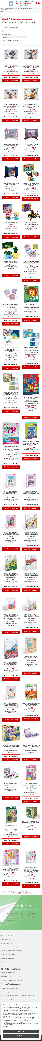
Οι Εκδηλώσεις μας (7, 943)
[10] (30, 893)
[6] (22, 893)
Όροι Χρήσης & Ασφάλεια (8, 954)
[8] (26, 893)
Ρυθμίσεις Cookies (6, 962)
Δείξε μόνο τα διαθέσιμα (10, 41)
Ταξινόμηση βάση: (7, 34)
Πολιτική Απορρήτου (7, 958)
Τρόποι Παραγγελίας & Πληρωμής (11, 950)
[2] (15, 893)
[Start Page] (21, 3)
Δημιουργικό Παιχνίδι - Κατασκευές (21, 19)
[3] (17, 893)
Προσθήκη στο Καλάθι (10, 77)
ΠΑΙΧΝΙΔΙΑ (5, 19)
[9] (27, 893)
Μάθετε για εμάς (6, 939)
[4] (19, 893)
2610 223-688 (18, 980)
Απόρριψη (21, 1031)
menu (2, 3)
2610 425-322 (8, 999)
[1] (13, 893)
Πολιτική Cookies (25, 1009)
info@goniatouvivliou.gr (13, 984)
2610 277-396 (8, 980)
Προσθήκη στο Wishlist (11, 80)
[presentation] (21, 924)
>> (32, 893)
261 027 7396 (11, 8)
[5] (20, 893)
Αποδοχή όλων (21, 1036)
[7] (24, 893)
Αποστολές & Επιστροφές (9, 947)
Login (3, 11)
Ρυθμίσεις (6, 1026)
